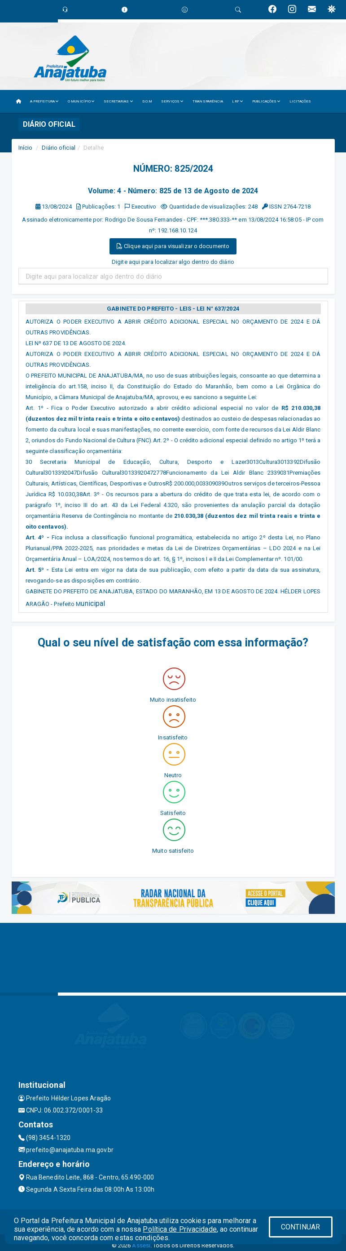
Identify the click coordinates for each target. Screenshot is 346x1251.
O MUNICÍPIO (81, 101)
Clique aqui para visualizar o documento (173, 246)
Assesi (141, 1245)
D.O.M (147, 101)
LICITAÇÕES (300, 101)
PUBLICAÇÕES (266, 101)
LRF (237, 101)
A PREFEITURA (44, 101)
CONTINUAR (300, 1227)
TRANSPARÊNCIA (208, 101)
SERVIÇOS (172, 101)
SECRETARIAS (118, 101)
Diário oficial (58, 147)
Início (25, 147)
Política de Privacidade (179, 1229)
